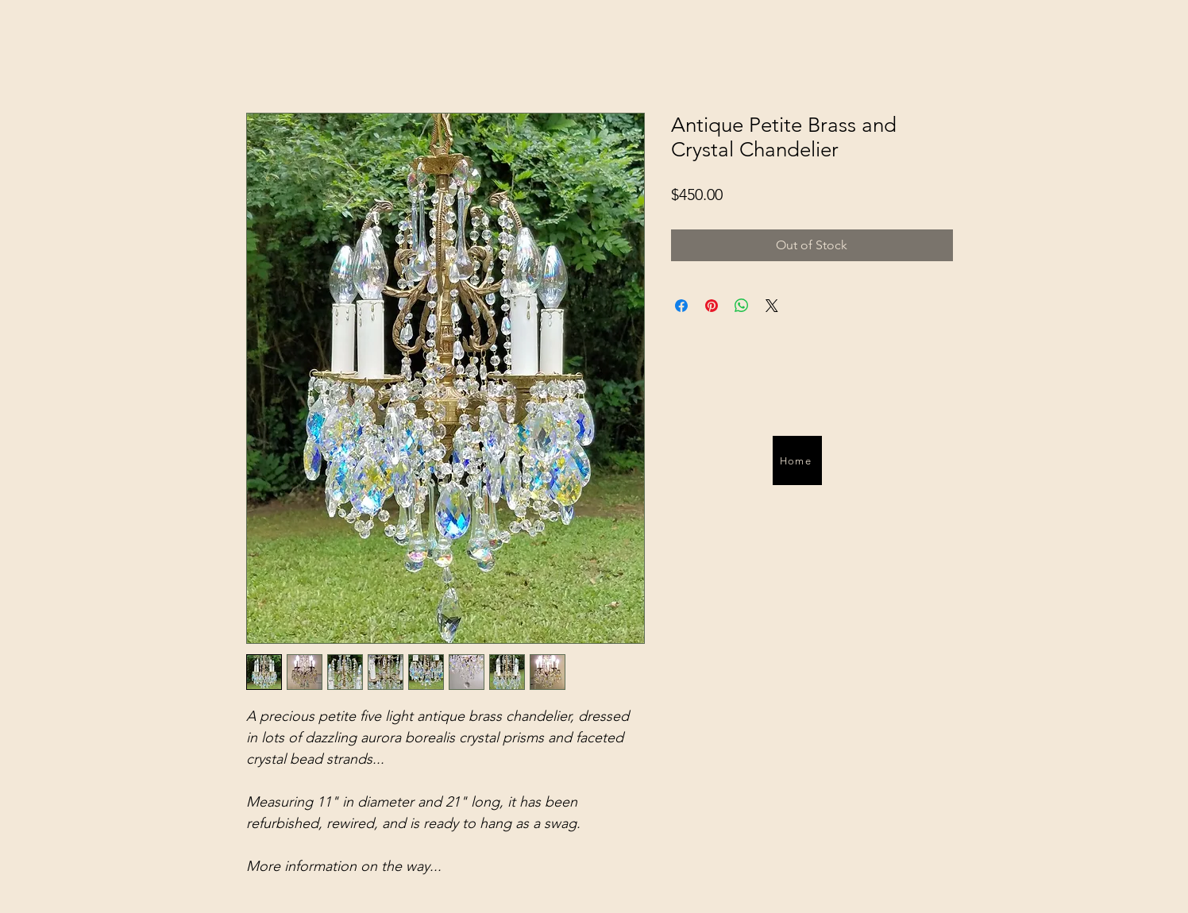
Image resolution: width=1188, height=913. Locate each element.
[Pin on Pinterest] (711, 305)
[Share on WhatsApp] (741, 305)
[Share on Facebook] (681, 305)
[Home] (797, 460)
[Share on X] (771, 305)
